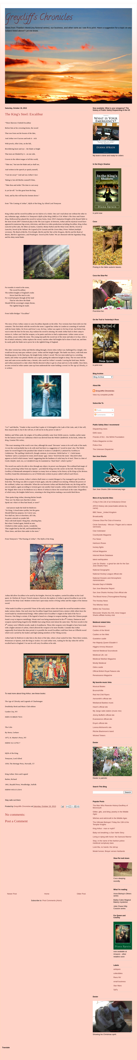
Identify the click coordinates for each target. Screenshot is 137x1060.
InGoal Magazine (100, 551)
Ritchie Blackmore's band (103, 731)
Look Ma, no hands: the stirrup (105, 847)
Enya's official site (100, 723)
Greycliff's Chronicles (38, 18)
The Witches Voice (100, 605)
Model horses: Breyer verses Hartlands (109, 851)
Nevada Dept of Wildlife (102, 584)
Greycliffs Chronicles (105, 391)
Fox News (97, 539)
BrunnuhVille (98, 690)
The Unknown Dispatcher (103, 449)
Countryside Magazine (102, 535)
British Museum (99, 626)
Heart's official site (100, 707)
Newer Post (12, 894)
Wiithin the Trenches (101, 609)
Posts (97, 410)
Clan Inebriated (99, 531)
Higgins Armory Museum (103, 647)
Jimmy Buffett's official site (103, 715)
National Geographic (101, 570)
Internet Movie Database (103, 555)
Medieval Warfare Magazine (104, 659)
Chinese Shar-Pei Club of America (107, 520)
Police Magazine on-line (102, 441)
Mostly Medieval (99, 663)
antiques (116, 969)
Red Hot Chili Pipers (101, 695)
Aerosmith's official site (102, 699)
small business (119, 981)
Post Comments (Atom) (52, 900)
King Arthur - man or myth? (104, 828)
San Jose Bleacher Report (103, 588)
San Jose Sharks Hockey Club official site (110, 592)
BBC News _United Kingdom (104, 512)
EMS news (97, 433)
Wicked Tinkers (99, 735)
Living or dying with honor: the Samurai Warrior (112, 837)
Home (46, 894)
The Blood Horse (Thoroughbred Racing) (109, 597)
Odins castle (98, 667)
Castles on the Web (101, 634)
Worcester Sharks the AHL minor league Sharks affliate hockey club (109, 614)
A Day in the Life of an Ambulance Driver (109, 502)
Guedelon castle (99, 639)
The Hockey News (100, 601)
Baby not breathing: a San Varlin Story (108, 833)
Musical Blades (99, 686)
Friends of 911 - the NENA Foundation (108, 437)
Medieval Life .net (100, 655)
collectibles (118, 973)
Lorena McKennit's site (102, 727)
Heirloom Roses (99, 543)
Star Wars (117, 986)
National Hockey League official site (107, 574)
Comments (100, 415)
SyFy (115, 990)
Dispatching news (100, 429)
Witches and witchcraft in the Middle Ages (110, 818)
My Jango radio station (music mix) (107, 711)
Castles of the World (101, 630)
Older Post (81, 894)
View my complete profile (103, 395)
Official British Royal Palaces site (106, 671)
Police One (97, 445)
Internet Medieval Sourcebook (105, 651)
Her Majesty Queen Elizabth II (105, 643)
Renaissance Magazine (102, 675)
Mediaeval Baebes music (103, 703)
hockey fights (98, 547)
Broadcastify (98, 516)
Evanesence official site (102, 719)
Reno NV (117, 977)
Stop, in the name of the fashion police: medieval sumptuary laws (109, 842)
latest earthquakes (100, 559)
